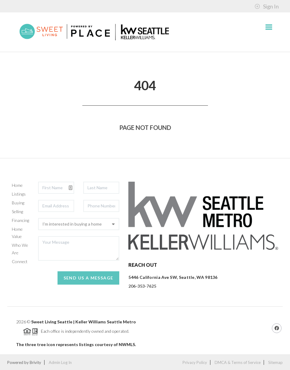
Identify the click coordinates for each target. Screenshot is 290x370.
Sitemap (275, 362)
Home (17, 185)
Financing (20, 220)
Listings (19, 194)
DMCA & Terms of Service (238, 362)
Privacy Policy (195, 362)
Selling (17, 211)
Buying (18, 202)
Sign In (267, 6)
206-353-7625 (142, 286)
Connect (20, 261)
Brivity (35, 362)
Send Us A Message (89, 277)
